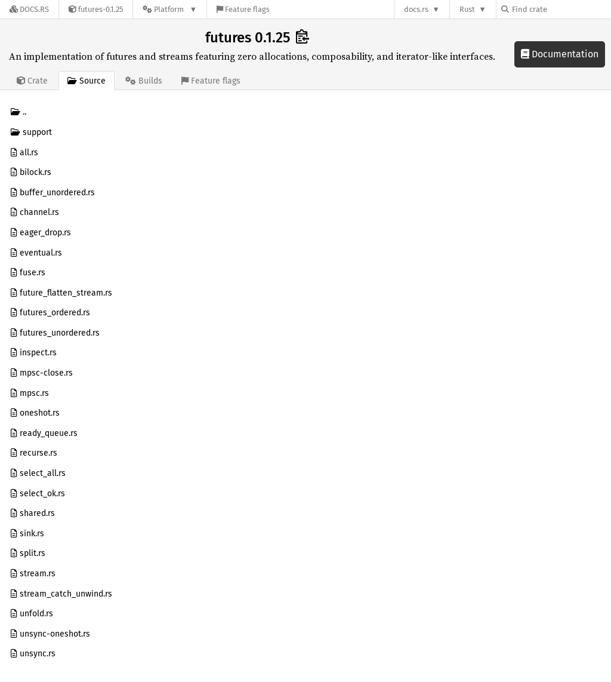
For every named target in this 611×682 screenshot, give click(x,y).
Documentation (559, 54)
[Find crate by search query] (561, 9)
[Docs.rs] (29, 9)
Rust (467, 9)
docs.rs (416, 9)
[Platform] (169, 9)
